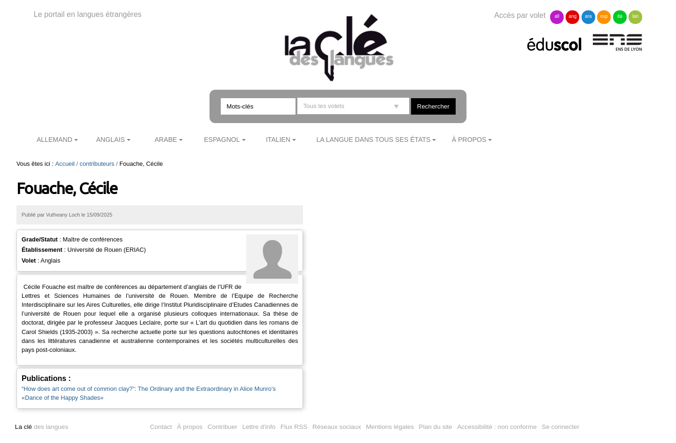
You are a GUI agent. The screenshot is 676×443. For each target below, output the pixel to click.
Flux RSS (293, 426)
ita (619, 16)
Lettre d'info (259, 426)
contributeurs (97, 163)
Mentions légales (390, 426)
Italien (278, 139)
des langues (41, 426)
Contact (161, 426)
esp (604, 16)
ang (573, 16)
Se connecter (560, 426)
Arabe (166, 139)
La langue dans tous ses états (373, 139)
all (556, 16)
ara (588, 16)
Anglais (110, 139)
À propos (469, 139)
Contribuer (222, 426)
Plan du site (435, 426)
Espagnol (222, 139)
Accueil (65, 163)
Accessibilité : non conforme (496, 426)
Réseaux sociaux (336, 426)
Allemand (54, 139)
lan (635, 16)
